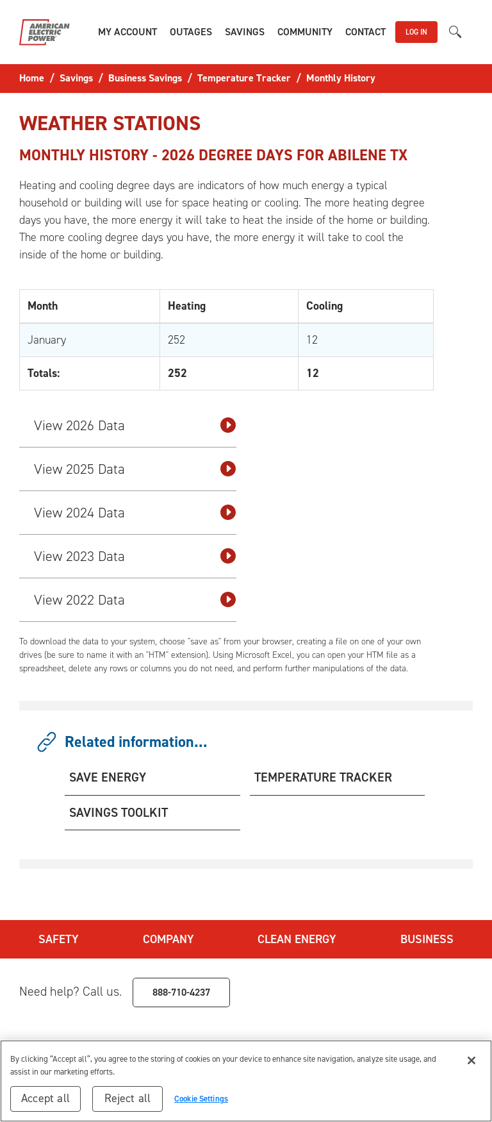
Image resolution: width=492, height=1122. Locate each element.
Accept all (45, 1098)
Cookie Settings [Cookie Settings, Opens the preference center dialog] (201, 1098)
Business (428, 938)
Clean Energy (297, 938)
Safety (57, 938)
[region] (246, 1081)
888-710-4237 (181, 989)
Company (167, 938)
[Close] (471, 1060)
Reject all (127, 1098)
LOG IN (416, 32)
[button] (127, 32)
